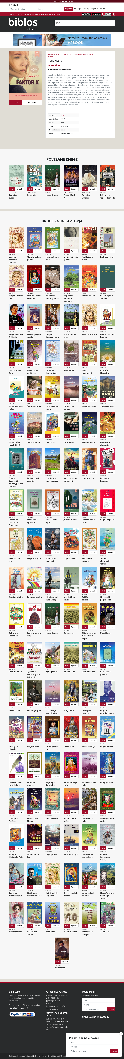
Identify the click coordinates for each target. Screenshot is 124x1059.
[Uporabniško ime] (21, 9)
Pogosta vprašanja (37, 14)
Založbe (19, 14)
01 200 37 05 (53, 998)
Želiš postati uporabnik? (98, 9)
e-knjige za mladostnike (78, 54)
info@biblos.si (54, 1000)
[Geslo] (48, 9)
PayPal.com (13, 1008)
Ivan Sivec (54, 65)
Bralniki (26, 14)
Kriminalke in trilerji (55, 54)
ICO (62, 115)
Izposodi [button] (32, 102)
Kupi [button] (15, 102)
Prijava (111, 1009)
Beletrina (36, 1056)
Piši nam (57, 14)
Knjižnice (12, 14)
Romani (66, 54)
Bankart (24, 1008)
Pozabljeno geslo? (81, 9)
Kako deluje (49, 14)
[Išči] (85, 23)
